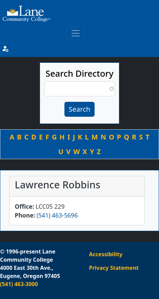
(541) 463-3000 (19, 284)
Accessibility (106, 254)
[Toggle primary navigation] (75, 33)
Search (79, 109)
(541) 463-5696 (57, 215)
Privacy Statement (114, 268)
